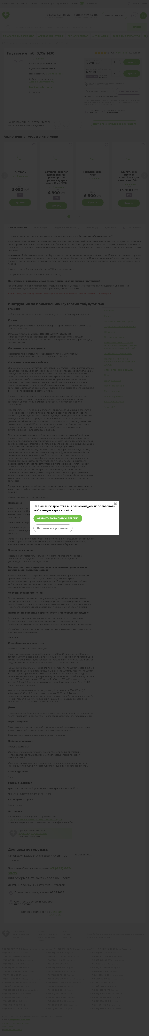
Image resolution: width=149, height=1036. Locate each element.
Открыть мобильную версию (58, 518)
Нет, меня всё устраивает (53, 528)
